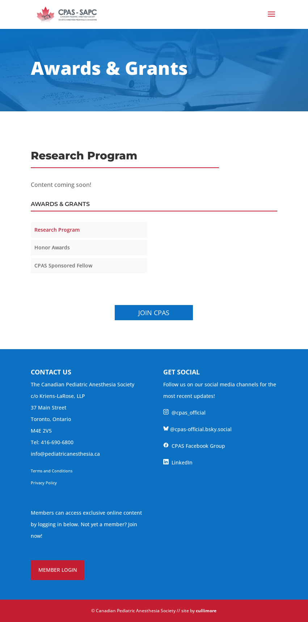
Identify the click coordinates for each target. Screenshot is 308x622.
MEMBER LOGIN (57, 569)
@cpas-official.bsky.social (197, 429)
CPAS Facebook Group (194, 445)
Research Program (57, 229)
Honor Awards (52, 247)
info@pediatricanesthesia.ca (65, 453)
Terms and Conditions (51, 470)
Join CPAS (153, 312)
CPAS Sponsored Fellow (63, 265)
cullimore (206, 611)
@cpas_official (184, 412)
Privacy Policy (44, 482)
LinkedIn (178, 462)
